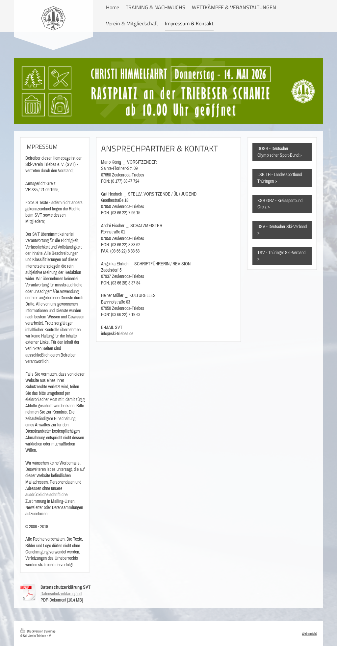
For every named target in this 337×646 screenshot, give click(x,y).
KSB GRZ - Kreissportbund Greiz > (279, 203)
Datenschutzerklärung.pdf (61, 593)
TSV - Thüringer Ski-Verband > (281, 255)
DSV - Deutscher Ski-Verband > (282, 229)
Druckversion (32, 631)
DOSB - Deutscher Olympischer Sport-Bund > (279, 151)
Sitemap (50, 631)
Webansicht (309, 633)
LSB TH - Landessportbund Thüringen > (279, 177)
